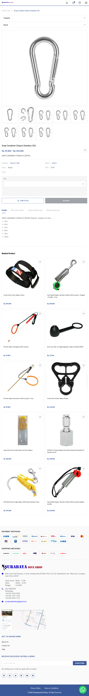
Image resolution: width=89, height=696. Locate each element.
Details (4, 210)
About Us (5, 642)
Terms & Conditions (51, 688)
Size (4, 179)
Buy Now (66, 201)
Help (3, 649)
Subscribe (79, 663)
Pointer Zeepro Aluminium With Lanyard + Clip (18, 398)
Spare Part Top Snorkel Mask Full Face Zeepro (18, 450)
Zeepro (54, 163)
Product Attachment (35, 210)
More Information (17, 210)
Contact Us (6, 646)
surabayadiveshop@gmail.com (16, 601)
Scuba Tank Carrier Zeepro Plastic (57, 398)
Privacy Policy (35, 688)
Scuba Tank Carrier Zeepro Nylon (14, 295)
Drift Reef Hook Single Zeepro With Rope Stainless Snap (21, 502)
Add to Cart (24, 201)
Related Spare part (53, 210)
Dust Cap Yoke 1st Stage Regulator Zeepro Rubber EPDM (65, 347)
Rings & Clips (15, 163)
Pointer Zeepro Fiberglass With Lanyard (16, 347)
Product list (6, 11)
